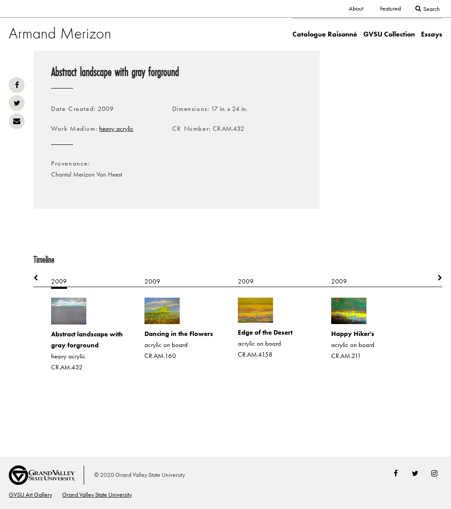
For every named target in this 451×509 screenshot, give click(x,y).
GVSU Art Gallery (30, 494)
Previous (40, 278)
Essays (431, 34)
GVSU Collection (389, 34)
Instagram (434, 473)
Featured (390, 8)
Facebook (17, 85)
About (356, 8)
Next (435, 278)
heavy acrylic (116, 128)
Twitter (17, 103)
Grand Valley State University (97, 494)
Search (431, 9)
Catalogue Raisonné (324, 34)
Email (17, 121)
